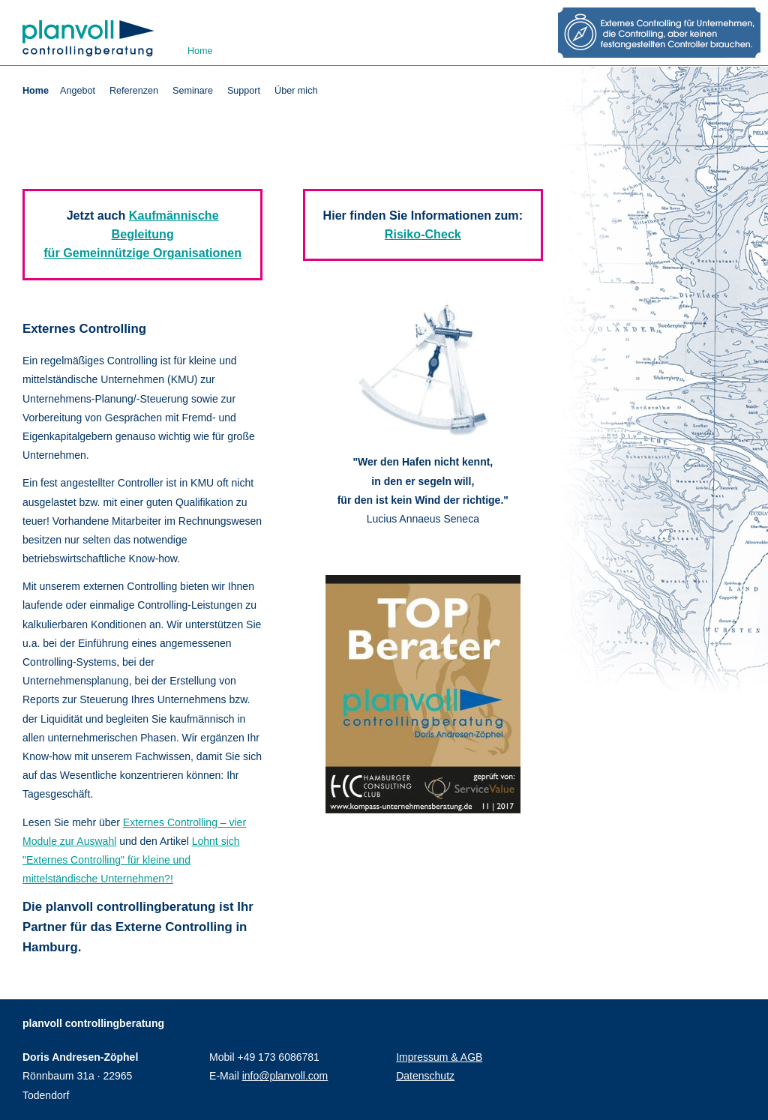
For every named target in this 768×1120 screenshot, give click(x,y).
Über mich (295, 90)
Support (243, 90)
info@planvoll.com (285, 1076)
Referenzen (134, 90)
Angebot (77, 90)
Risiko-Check (423, 234)
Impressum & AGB (439, 1057)
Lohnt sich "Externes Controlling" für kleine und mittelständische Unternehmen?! (131, 860)
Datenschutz (425, 1076)
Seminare (192, 90)
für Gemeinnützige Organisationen (143, 252)
